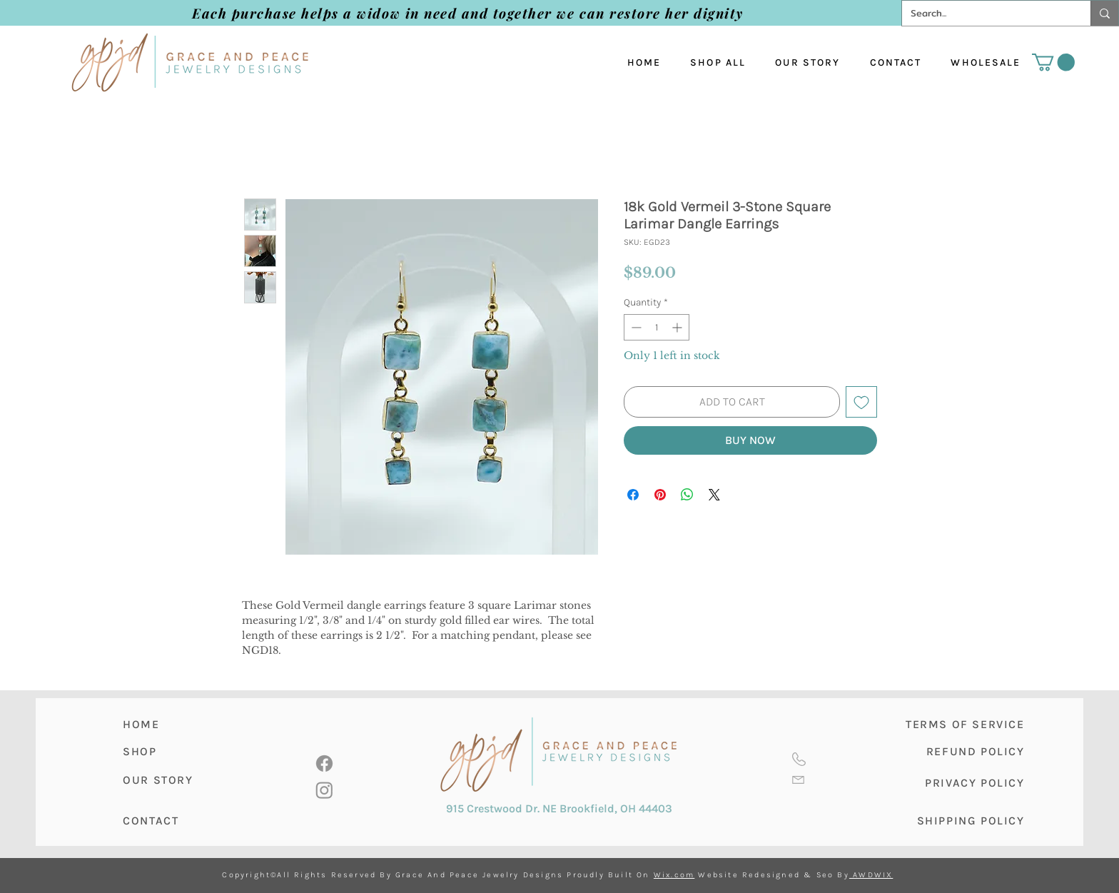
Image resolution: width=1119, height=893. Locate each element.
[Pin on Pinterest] (660, 494)
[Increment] (678, 327)
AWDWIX (871, 874)
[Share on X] (714, 494)
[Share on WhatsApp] (687, 494)
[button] (1053, 62)
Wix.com (674, 874)
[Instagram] (324, 790)
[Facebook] (324, 763)
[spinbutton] (656, 327)
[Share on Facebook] (633, 494)
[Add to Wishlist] (861, 402)
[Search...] (985, 13)
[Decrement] (635, 327)
